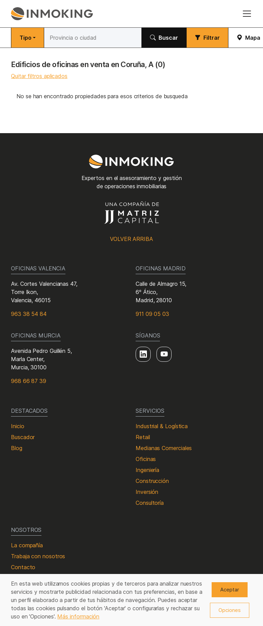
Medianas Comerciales (164, 448)
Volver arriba (131, 238)
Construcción (152, 480)
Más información (78, 616)
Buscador (23, 437)
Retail (143, 437)
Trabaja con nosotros (38, 556)
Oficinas (146, 459)
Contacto (23, 567)
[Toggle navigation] (247, 14)
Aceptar (229, 589)
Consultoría (150, 502)
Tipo (26, 37)
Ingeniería (147, 470)
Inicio (17, 426)
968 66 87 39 (28, 381)
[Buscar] (93, 38)
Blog (16, 448)
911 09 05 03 (152, 313)
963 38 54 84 (29, 313)
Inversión (147, 491)
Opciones (229, 610)
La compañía (27, 545)
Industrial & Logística (162, 426)
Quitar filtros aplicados (39, 76)
